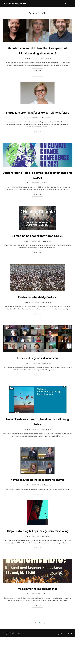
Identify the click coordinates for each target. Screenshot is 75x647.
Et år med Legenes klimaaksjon (37, 362)
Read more (38, 70)
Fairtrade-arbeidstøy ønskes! (37, 302)
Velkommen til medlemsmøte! (37, 598)
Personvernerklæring (8, 642)
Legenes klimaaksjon (16, 3)
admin (28, 58)
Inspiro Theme (61, 644)
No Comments (46, 58)
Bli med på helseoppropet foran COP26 (37, 240)
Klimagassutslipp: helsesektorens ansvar (37, 484)
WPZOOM (69, 644)
